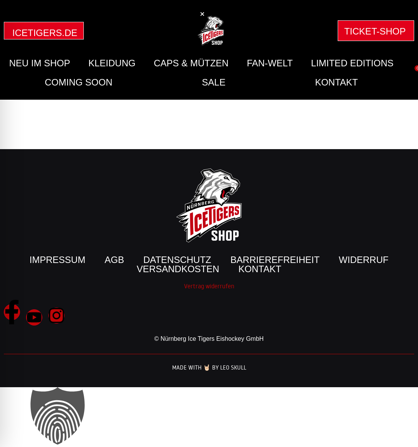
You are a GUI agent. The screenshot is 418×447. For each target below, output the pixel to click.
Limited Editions (352, 63)
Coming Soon (79, 82)
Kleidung (112, 63)
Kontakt (336, 82)
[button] (202, 14)
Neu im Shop (39, 63)
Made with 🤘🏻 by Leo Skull (209, 367)
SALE (214, 82)
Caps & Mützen (191, 63)
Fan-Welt (270, 63)
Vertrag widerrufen (209, 286)
